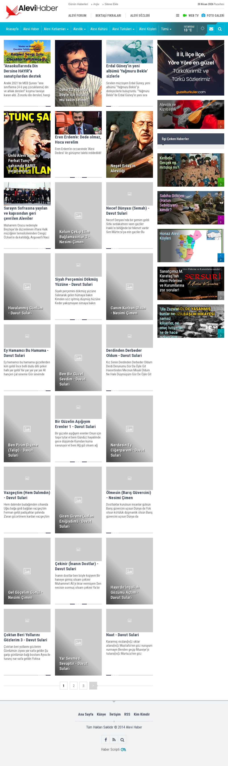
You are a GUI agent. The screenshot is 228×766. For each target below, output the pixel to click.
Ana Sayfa (85, 714)
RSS (127, 714)
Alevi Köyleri (147, 29)
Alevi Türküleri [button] (123, 29)
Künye (101, 714)
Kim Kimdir (142, 714)
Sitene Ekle (111, 4)
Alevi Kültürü (99, 29)
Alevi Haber (31, 29)
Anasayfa (12, 29)
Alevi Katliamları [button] (56, 29)
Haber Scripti (110, 749)
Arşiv (96, 4)
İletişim (115, 714)
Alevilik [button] (79, 29)
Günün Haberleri (78, 4)
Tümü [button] (166, 29)
